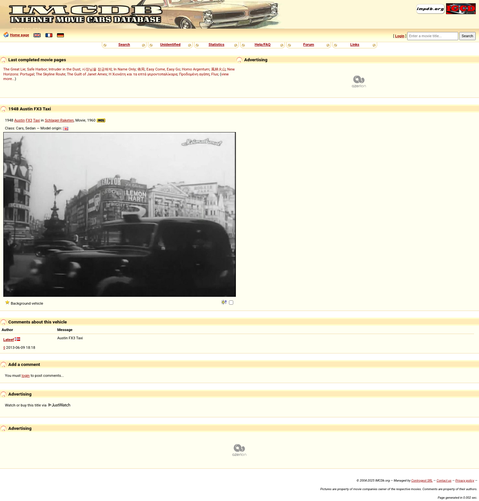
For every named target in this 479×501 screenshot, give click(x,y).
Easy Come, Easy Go (163, 69)
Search (124, 44)
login (26, 375)
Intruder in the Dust (64, 69)
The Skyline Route (51, 74)
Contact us (444, 480)
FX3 (29, 120)
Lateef (8, 339)
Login (399, 36)
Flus (214, 74)
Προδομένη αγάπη (194, 74)
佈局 (141, 69)
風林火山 (218, 69)
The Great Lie (14, 69)
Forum (308, 44)
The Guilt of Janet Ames (87, 74)
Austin (19, 120)
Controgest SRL (422, 480)
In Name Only (125, 69)
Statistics (216, 44)
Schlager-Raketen (59, 120)
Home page (19, 35)
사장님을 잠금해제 (97, 69)
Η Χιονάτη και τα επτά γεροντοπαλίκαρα (143, 74)
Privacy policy (464, 480)
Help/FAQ (262, 44)
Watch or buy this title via (37, 405)
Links (354, 44)
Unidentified (170, 44)
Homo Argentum (195, 69)
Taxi (36, 120)
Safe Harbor (37, 69)
